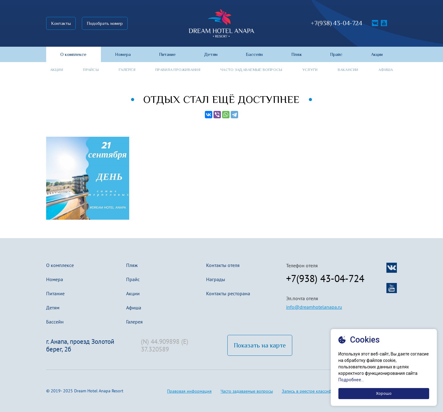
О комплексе (60, 265)
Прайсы (91, 70)
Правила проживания (177, 70)
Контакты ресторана (228, 293)
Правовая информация (189, 391)
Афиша (385, 70)
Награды (215, 279)
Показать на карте (260, 345)
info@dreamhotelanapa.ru (314, 307)
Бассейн (55, 322)
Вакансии (348, 70)
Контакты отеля (223, 265)
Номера (54, 279)
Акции (56, 70)
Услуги (310, 70)
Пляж (132, 265)
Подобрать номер (105, 23)
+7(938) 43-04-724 (336, 23)
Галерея (127, 70)
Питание (55, 293)
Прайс (133, 279)
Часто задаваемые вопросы (251, 70)
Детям (52, 307)
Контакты (61, 23)
